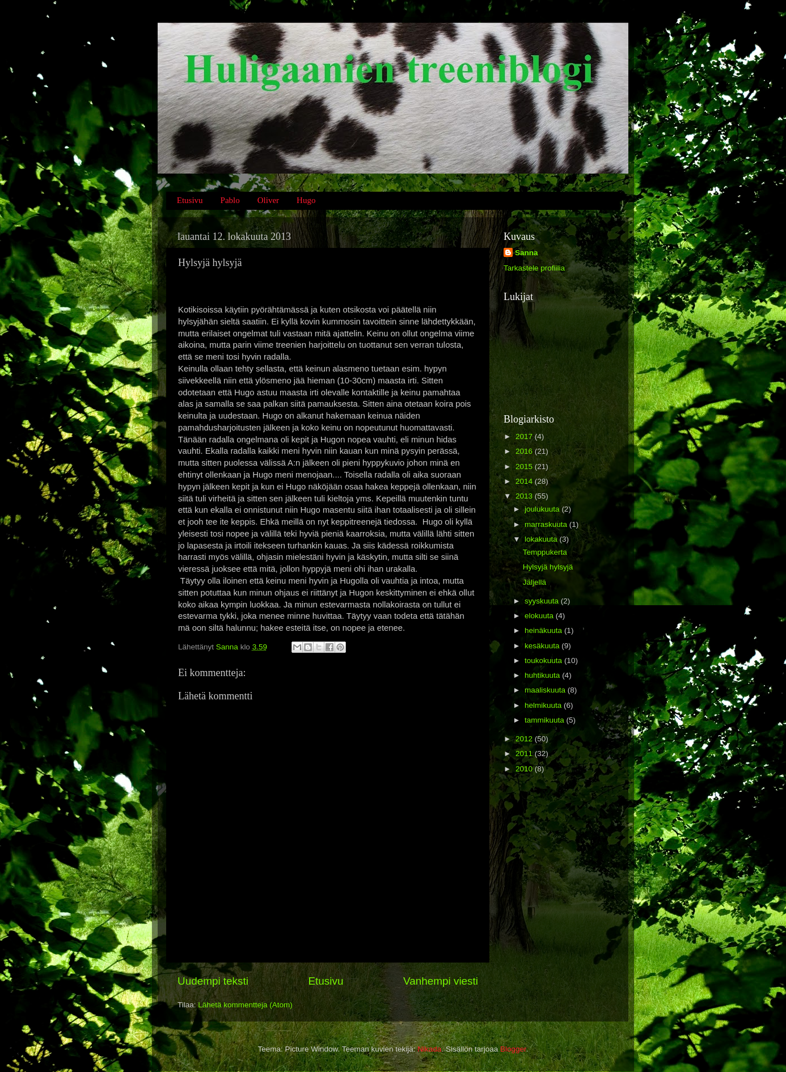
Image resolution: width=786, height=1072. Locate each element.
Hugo (306, 200)
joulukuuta (543, 509)
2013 (525, 496)
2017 (525, 436)
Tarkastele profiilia (534, 268)
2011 (525, 753)
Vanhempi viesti (440, 981)
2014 (525, 481)
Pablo (230, 200)
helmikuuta (544, 705)
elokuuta (540, 615)
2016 (525, 451)
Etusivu (190, 200)
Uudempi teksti (213, 981)
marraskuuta (547, 524)
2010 (525, 769)
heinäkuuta (544, 630)
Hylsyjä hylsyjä (548, 567)
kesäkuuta (543, 645)
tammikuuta (546, 720)
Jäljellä (534, 582)
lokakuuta (542, 539)
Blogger (513, 1049)
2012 (525, 739)
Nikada (429, 1049)
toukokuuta (544, 660)
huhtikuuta (543, 675)
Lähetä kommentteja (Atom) (245, 1005)
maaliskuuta (546, 690)
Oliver (268, 200)
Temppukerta (545, 552)
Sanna (526, 252)
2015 (525, 466)
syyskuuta (543, 601)
